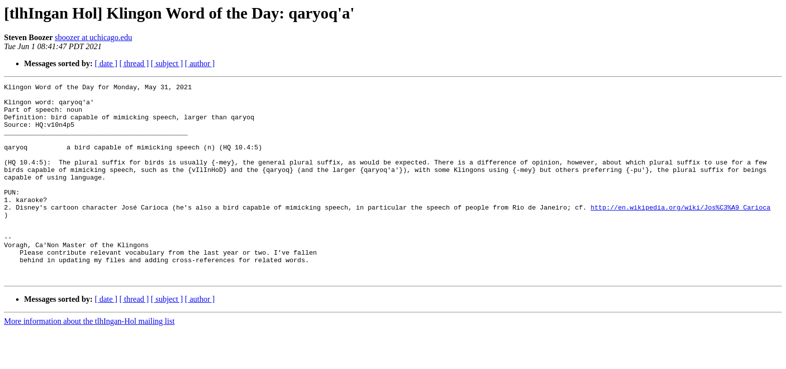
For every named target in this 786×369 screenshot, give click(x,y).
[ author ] (200, 63)
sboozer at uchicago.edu (93, 37)
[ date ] (106, 63)
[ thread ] (134, 63)
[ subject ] (167, 63)
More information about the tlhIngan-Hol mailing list (89, 360)
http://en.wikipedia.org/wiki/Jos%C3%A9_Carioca (680, 232)
